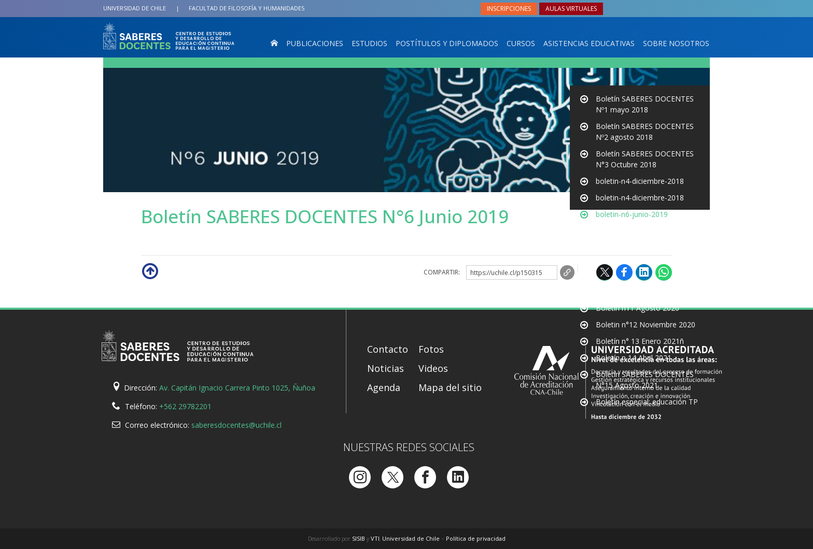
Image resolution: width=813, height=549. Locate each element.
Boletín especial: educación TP (647, 402)
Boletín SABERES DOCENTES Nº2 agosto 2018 (645, 131)
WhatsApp (663, 272)
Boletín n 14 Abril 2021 (633, 358)
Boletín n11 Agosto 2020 (637, 308)
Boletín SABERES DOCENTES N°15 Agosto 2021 (645, 379)
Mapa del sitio (450, 387)
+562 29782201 (185, 406)
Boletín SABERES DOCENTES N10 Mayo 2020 (645, 286)
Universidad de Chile (134, 8)
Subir (149, 270)
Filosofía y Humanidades (246, 8)
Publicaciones (314, 43)
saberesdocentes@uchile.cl (236, 425)
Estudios (369, 43)
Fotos (431, 349)
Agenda (383, 387)
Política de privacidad (476, 538)
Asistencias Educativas (589, 43)
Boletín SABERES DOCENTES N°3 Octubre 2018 (645, 159)
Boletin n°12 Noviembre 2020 (645, 324)
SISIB (358, 538)
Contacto (387, 349)
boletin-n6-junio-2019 (632, 231)
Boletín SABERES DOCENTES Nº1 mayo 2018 (645, 104)
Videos (433, 368)
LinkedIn (644, 272)
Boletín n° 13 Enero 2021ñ (640, 341)
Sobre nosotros (676, 43)
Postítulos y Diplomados (447, 43)
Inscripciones (509, 8)
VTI (375, 538)
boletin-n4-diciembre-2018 (640, 181)
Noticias (385, 368)
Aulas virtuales (571, 8)
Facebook (624, 272)
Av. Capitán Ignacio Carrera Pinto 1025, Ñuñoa (237, 388)
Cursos (521, 43)
